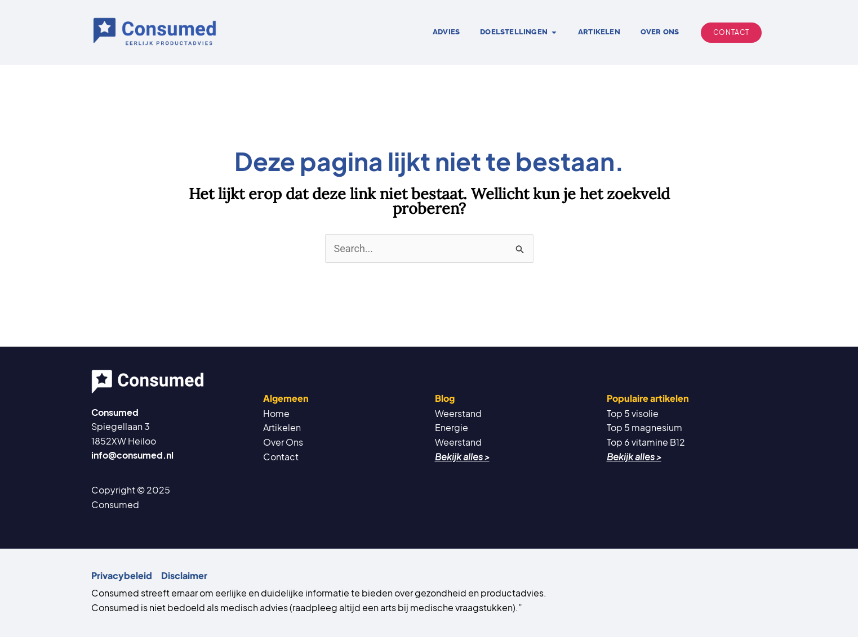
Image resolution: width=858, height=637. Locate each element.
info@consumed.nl (132, 455)
